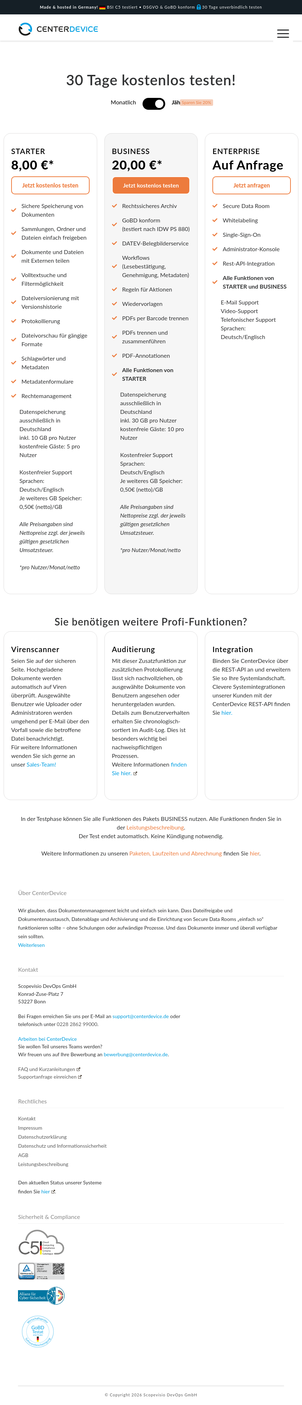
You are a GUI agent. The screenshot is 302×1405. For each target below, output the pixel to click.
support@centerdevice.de (141, 1016)
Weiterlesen (31, 945)
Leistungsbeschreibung (155, 827)
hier (254, 853)
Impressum (30, 1128)
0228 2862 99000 (77, 1024)
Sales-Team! (41, 764)
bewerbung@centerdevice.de (136, 1054)
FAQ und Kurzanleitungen (49, 1069)
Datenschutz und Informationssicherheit (62, 1146)
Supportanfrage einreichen (50, 1077)
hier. (226, 712)
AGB (23, 1155)
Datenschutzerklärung (42, 1137)
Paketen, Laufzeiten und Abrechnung (175, 853)
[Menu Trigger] (283, 33)
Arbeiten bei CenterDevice (47, 1039)
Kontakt (27, 1118)
